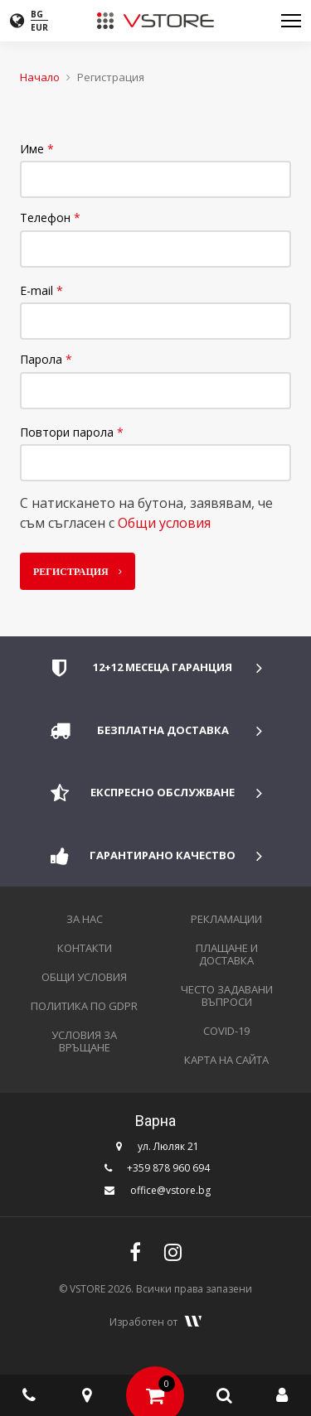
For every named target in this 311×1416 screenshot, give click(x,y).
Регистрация (73, 571)
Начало (40, 77)
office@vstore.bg (170, 1190)
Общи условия (164, 523)
